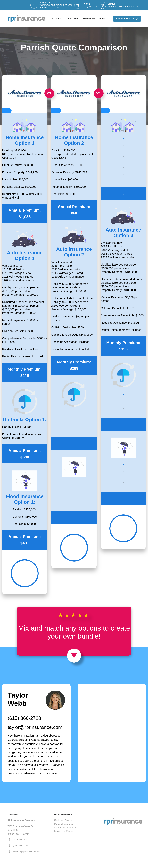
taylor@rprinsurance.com (35, 727)
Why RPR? (58, 19)
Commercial (88, 19)
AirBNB (102, 19)
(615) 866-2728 (90, 6)
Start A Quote (127, 18)
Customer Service (63, 820)
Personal (73, 19)
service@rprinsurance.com (123, 6)
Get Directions (20, 839)
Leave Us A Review (63, 831)
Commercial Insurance (65, 827)
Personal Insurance (63, 824)
